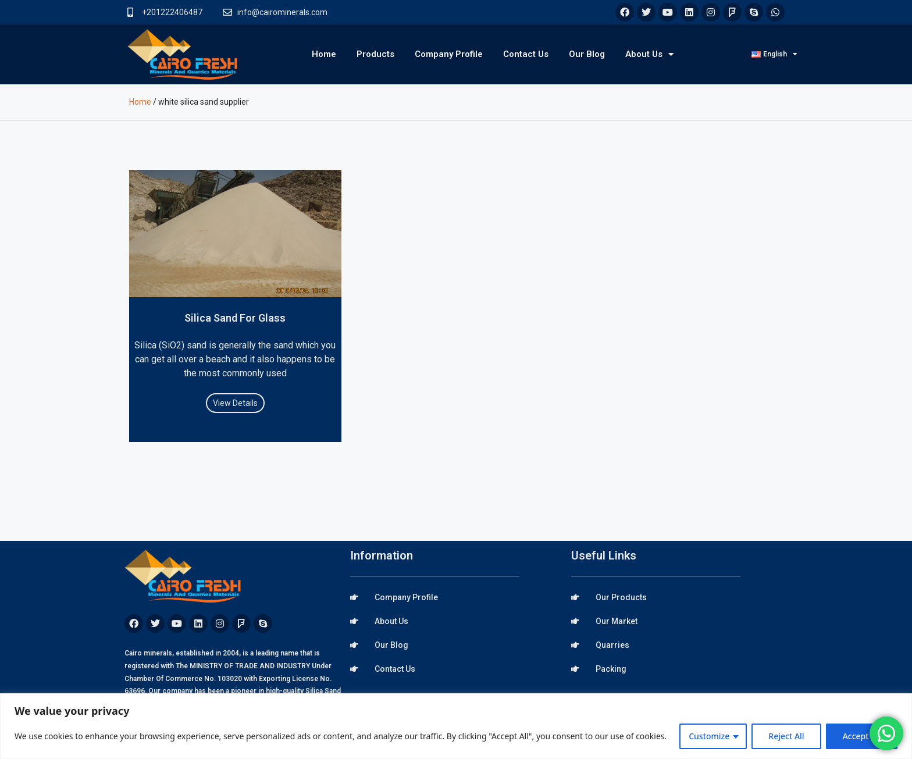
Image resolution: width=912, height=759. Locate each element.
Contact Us (525, 54)
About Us (649, 54)
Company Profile (449, 54)
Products (375, 54)
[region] (456, 726)
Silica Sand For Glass (235, 318)
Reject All (786, 736)
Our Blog (587, 54)
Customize (709, 736)
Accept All (862, 736)
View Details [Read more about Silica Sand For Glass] (235, 403)
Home (324, 54)
